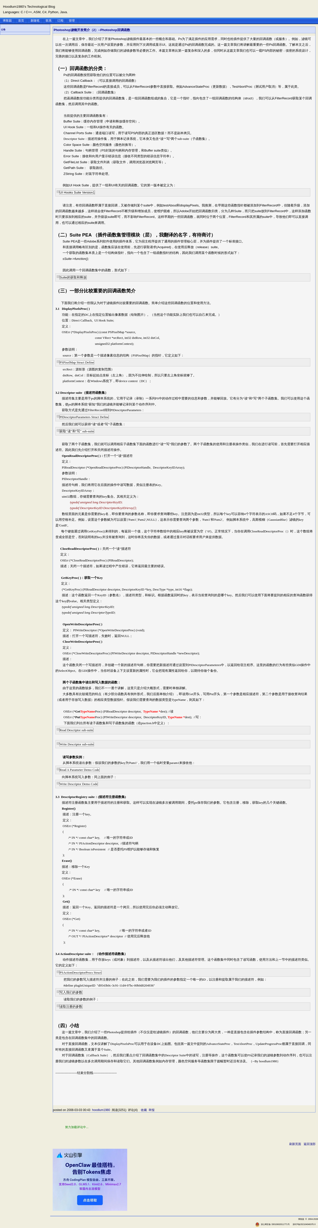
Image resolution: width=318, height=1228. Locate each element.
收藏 (144, 1110)
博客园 (7, 20)
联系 (49, 20)
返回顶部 (310, 1144)
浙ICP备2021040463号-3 (304, 1224)
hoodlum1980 (101, 1110)
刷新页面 (295, 1144)
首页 (21, 20)
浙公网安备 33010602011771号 (272, 1224)
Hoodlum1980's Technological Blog (29, 6)
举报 (152, 1110)
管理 (72, 20)
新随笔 (35, 20)
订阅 (60, 20)
